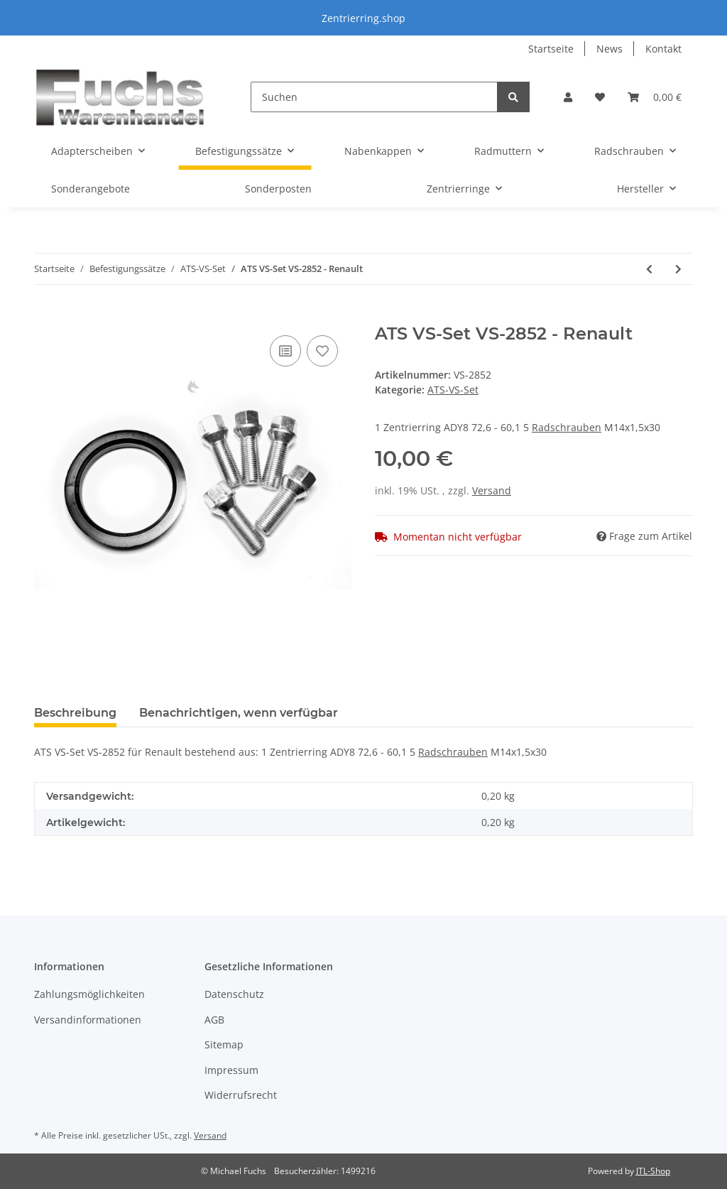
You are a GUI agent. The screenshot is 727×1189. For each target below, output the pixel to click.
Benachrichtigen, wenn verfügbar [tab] (238, 713)
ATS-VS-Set (453, 389)
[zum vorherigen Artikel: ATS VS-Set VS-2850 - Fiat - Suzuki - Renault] (649, 269)
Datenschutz (234, 994)
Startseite (551, 48)
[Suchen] (374, 97)
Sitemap (224, 1044)
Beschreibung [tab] (75, 713)
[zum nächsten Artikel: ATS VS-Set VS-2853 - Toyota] (678, 269)
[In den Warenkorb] (45, 316)
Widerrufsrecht (240, 1095)
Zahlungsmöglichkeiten (89, 994)
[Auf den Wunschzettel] (322, 351)
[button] (568, 96)
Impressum (231, 1070)
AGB (214, 1019)
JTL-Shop (653, 1171)
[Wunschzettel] (600, 96)
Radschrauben (566, 427)
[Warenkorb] (654, 96)
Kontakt (663, 48)
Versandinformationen (87, 1019)
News (609, 48)
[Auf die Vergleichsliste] (285, 351)
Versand (491, 490)
